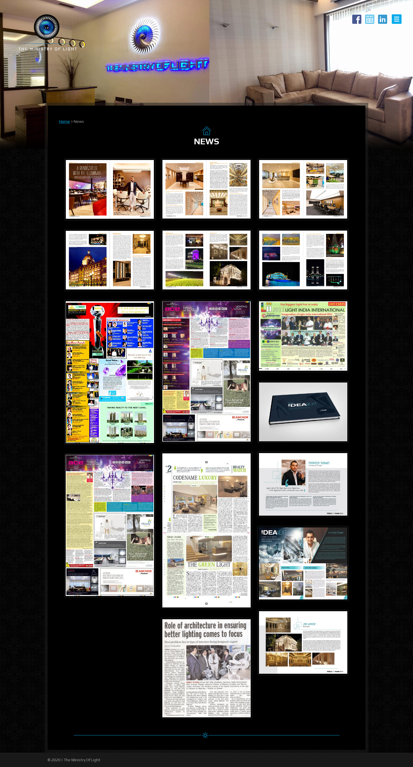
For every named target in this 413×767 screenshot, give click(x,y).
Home (64, 121)
